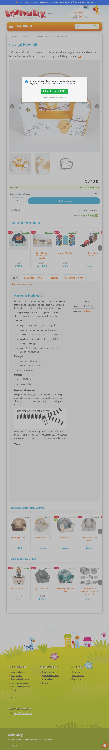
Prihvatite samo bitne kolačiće (54, 97)
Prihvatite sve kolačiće (54, 91)
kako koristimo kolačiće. (66, 83)
